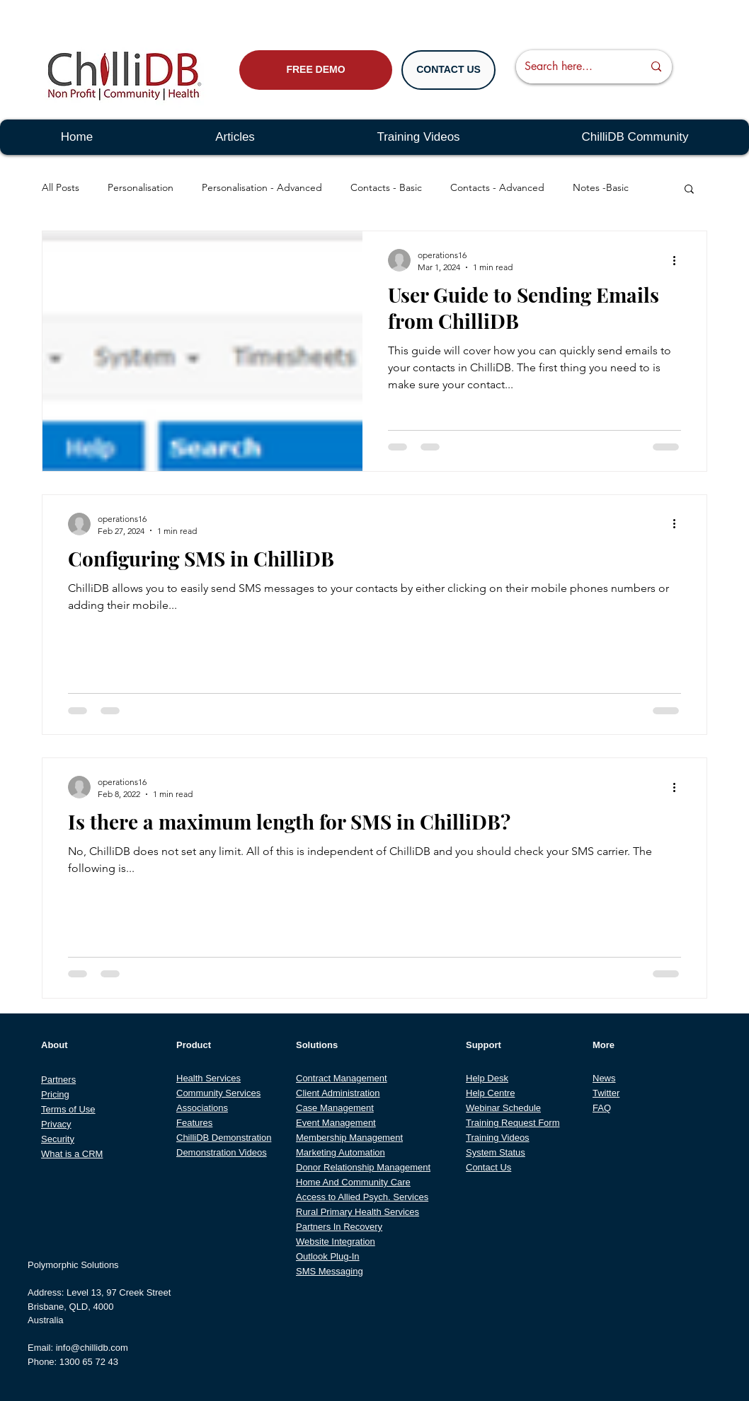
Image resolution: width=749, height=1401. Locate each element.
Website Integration (335, 1241)
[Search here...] (573, 66)
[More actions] (678, 260)
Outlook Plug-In (328, 1256)
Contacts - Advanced (497, 187)
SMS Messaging (329, 1271)
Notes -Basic (601, 187)
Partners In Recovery (339, 1226)
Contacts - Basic (386, 187)
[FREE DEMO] (315, 70)
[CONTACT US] (448, 70)
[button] (689, 189)
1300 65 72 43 (88, 1361)
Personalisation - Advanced (262, 187)
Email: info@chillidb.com (78, 1347)
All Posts (60, 187)
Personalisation (140, 187)
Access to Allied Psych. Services (362, 1197)
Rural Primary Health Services (357, 1212)
